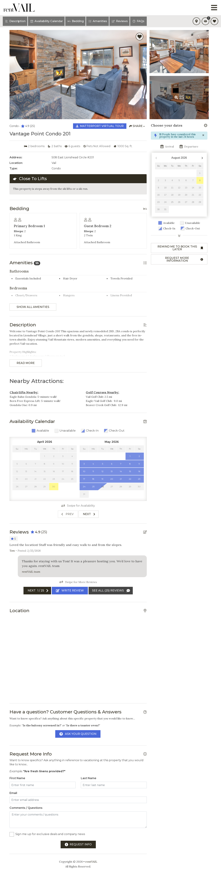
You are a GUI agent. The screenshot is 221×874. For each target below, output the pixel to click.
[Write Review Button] (70, 590)
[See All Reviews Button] (111, 590)
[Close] (203, 135)
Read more (26, 363)
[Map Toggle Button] (196, 21)
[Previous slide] (68, 514)
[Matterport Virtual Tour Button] (99, 126)
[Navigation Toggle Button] (214, 7)
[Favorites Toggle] (214, 21)
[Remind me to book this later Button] (179, 248)
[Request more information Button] (179, 259)
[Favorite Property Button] (139, 36)
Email (13, 793)
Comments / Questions (25, 807)
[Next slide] (89, 514)
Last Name (88, 778)
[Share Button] (137, 126)
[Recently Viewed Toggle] (205, 21)
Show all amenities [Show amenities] (33, 307)
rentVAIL (91, 861)
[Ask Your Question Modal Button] (77, 734)
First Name (17, 778)
